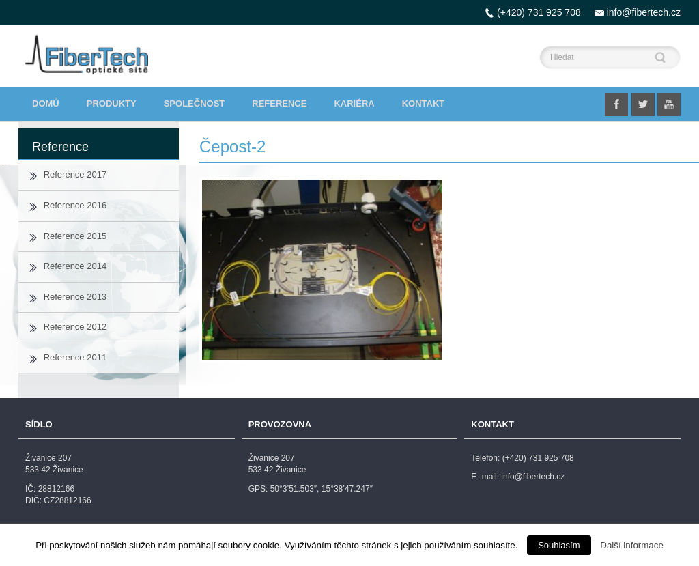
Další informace (632, 545)
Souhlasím (559, 545)
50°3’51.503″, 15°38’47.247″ (321, 489)
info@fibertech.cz (644, 12)
